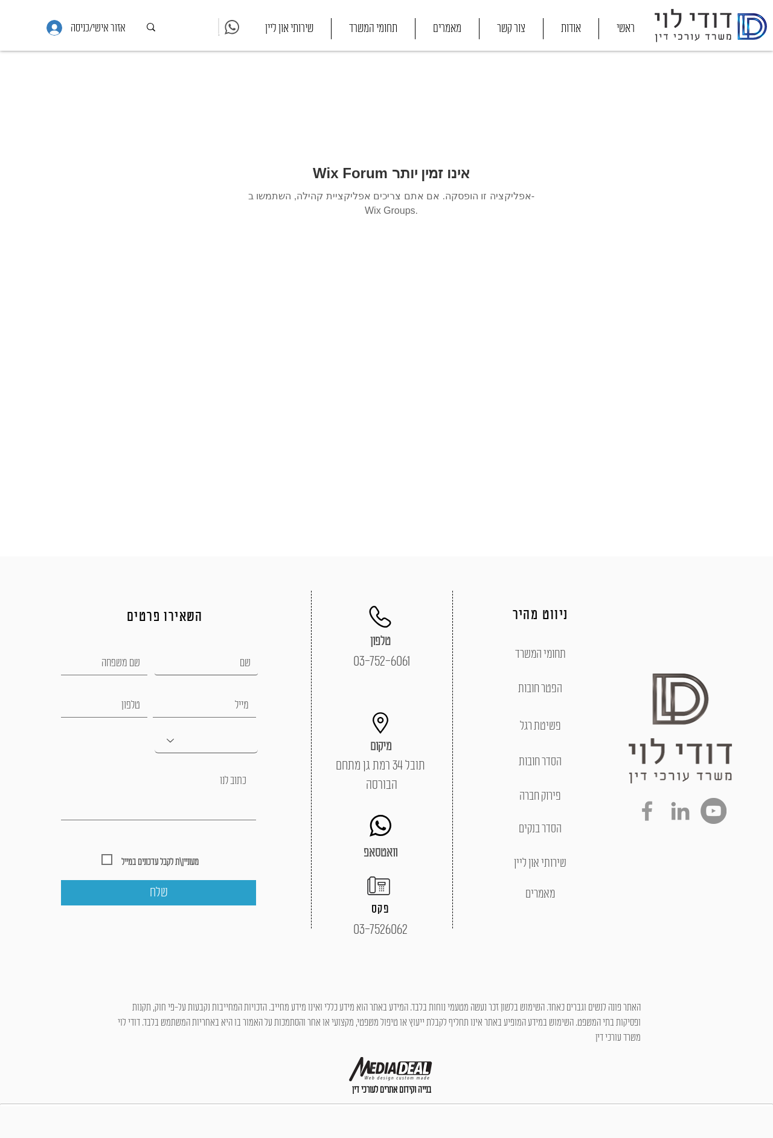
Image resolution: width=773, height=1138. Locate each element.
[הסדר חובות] (540, 762)
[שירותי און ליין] (540, 863)
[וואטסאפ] (380, 853)
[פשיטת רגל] (540, 726)
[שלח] (158, 892)
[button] (373, 28)
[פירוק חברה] (540, 796)
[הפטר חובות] (540, 688)
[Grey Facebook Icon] (647, 811)
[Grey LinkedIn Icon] (680, 811)
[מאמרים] (540, 894)
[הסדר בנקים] (540, 829)
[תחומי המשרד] (540, 654)
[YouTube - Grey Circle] (713, 811)
